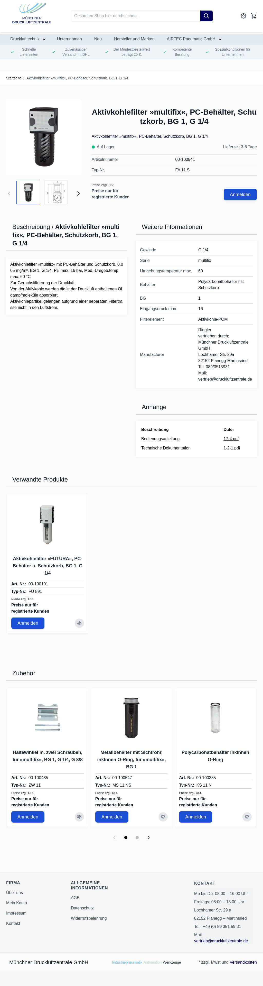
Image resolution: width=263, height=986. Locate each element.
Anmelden (240, 194)
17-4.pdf (231, 439)
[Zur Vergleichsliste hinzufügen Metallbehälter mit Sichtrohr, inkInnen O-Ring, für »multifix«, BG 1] (163, 817)
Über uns (14, 892)
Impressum (16, 913)
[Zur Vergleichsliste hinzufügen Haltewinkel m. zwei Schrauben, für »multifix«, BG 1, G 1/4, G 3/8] (79, 817)
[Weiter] (78, 193)
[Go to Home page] (32, 16)
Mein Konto (16, 903)
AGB (75, 898)
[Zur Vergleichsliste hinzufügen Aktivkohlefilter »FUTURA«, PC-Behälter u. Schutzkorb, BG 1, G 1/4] (79, 623)
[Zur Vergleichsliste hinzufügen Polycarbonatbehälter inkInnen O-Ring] (247, 817)
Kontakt (13, 923)
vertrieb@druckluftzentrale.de (221, 941)
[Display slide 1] (126, 837)
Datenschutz (82, 908)
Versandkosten (243, 962)
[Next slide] (148, 837)
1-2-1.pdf (232, 448)
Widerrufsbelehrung (89, 918)
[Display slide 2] (137, 837)
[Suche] (206, 16)
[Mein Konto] (243, 16)
